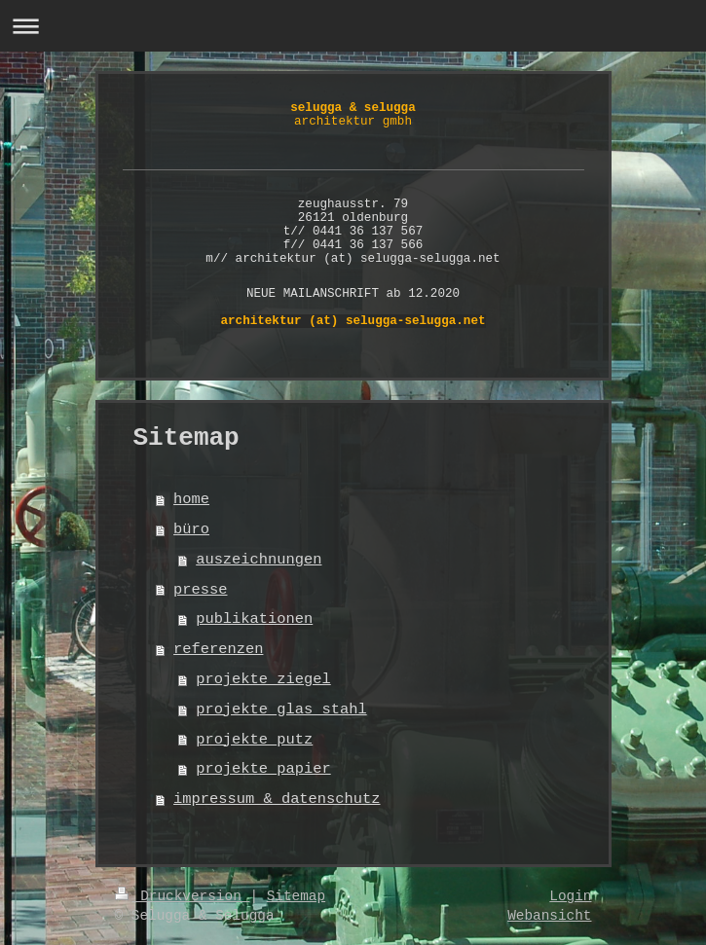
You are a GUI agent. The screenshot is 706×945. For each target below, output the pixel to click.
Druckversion (182, 896)
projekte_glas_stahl (281, 709)
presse (200, 590)
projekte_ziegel (263, 679)
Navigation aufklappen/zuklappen (353, 26)
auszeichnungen (258, 559)
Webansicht (549, 916)
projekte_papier (263, 769)
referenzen (218, 649)
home (191, 499)
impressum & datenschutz (276, 799)
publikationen (254, 619)
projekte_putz (254, 739)
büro (191, 529)
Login (570, 896)
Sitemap (296, 896)
